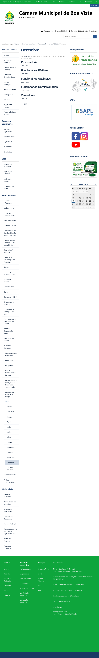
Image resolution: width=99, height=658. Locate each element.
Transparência (30, 44)
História (7, 574)
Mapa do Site (48, 31)
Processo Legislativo (7, 122)
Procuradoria (29, 62)
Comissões (24, 583)
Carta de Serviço (75, 2)
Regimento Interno (27, 588)
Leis (4, 158)
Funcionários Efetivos (34, 70)
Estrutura (7, 585)
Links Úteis (7, 489)
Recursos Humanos (45, 44)
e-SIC (40, 574)
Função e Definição (7, 579)
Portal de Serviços (42, 2)
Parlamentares (25, 569)
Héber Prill (27, 56)
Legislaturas (24, 574)
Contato (74, 31)
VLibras (94, 31)
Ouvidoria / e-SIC (90, 2)
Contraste (84, 31)
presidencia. (61, 596)
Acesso (6, 569)
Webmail (62, 2)
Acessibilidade (62, 31)
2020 (56, 44)
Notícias (7, 590)
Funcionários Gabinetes (36, 78)
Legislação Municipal (24, 601)
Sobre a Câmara (10, 49)
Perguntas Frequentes (23, 2)
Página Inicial (7, 2)
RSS (54, 2)
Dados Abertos (41, 579)
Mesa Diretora (25, 578)
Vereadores (28, 95)
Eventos (7, 595)
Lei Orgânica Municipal (24, 594)
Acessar (94, 5)
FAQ (39, 585)
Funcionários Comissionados (39, 87)
